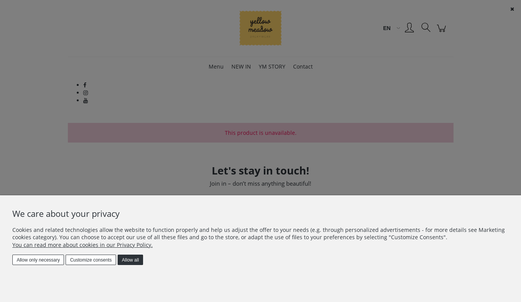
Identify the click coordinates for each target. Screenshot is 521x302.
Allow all (130, 260)
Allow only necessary (38, 260)
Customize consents (91, 260)
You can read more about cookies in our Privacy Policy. (82, 244)
